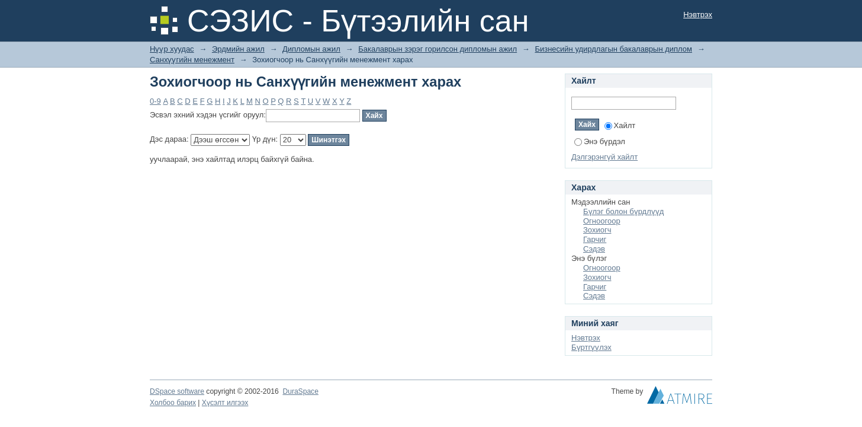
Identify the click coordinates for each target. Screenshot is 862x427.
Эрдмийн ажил (238, 48)
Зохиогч (597, 229)
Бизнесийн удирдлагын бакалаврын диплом (613, 48)
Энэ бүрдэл (599, 141)
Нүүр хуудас (172, 48)
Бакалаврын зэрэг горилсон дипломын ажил (437, 48)
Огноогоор (601, 220)
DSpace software (177, 391)
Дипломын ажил (311, 48)
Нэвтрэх (697, 14)
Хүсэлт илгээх (225, 403)
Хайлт (620, 125)
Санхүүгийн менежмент (192, 59)
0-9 (155, 101)
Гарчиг (594, 239)
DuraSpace (300, 391)
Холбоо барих (173, 403)
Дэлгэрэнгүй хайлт (604, 156)
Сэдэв (594, 248)
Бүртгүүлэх (591, 347)
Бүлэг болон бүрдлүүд (623, 211)
